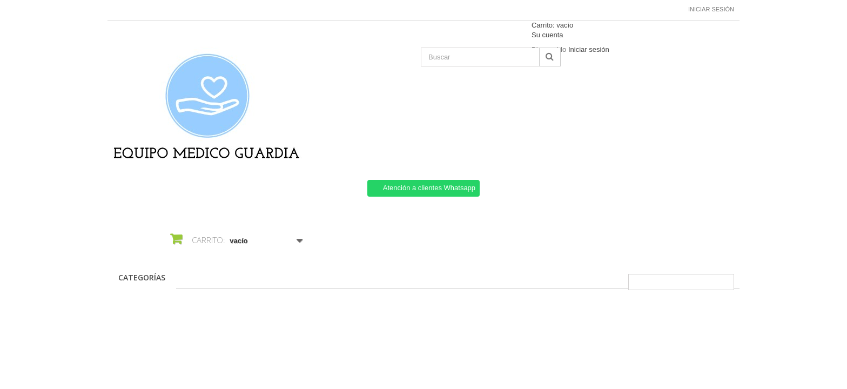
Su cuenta (547, 35)
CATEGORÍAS (141, 277)
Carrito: (552, 25)
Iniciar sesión (711, 9)
